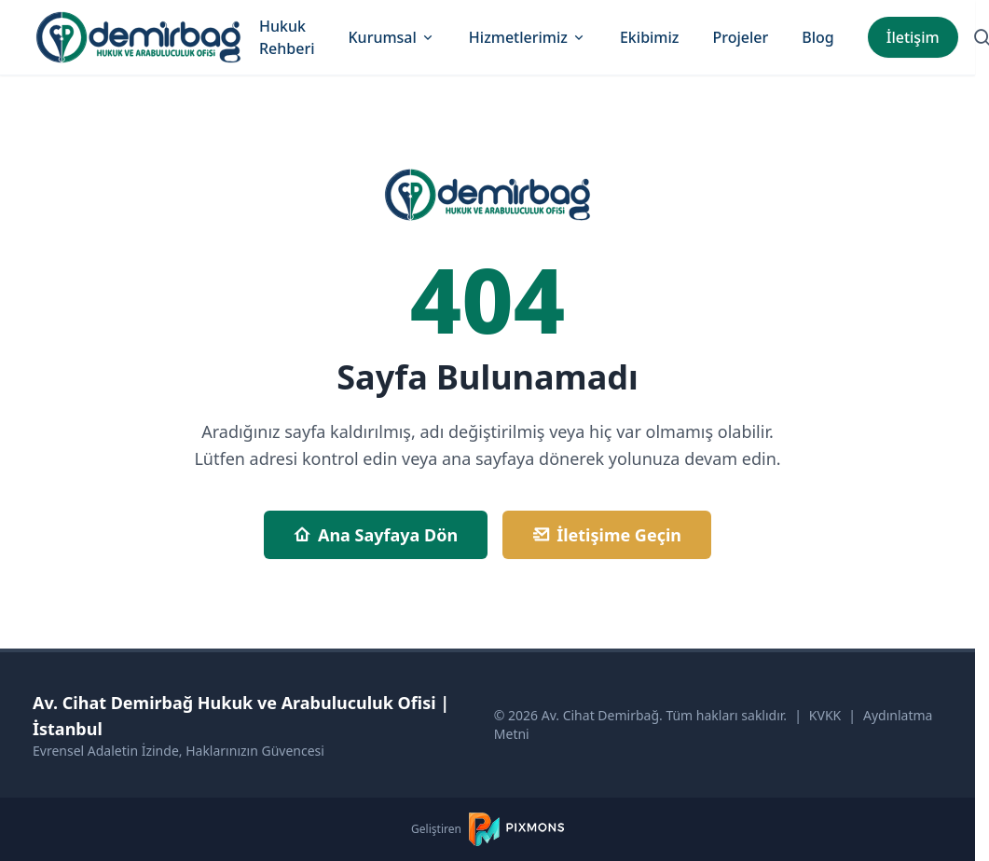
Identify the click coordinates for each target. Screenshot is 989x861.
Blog (817, 37)
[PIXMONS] (516, 829)
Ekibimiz (650, 37)
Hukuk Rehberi (287, 37)
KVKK (825, 715)
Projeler (740, 37)
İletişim (913, 37)
